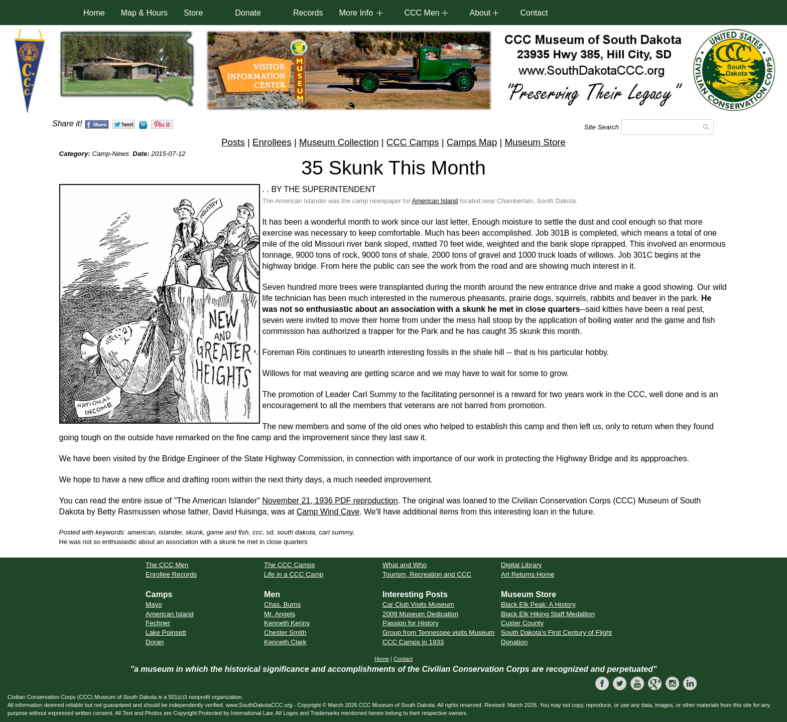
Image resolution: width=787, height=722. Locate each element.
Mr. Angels (279, 614)
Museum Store (535, 142)
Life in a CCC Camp (294, 574)
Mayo (154, 604)
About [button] (479, 13)
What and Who (404, 565)
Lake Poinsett (166, 632)
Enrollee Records (171, 574)
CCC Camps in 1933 (413, 642)
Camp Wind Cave (328, 511)
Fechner (158, 623)
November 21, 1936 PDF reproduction (330, 500)
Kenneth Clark (285, 642)
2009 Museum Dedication (420, 614)
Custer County (522, 623)
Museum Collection (339, 142)
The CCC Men (167, 565)
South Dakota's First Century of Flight (556, 632)
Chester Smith (285, 632)
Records (308, 13)
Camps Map (472, 142)
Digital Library (521, 565)
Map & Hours (144, 13)
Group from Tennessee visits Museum (438, 632)
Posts (233, 142)
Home (94, 13)
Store (193, 13)
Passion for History (410, 623)
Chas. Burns (282, 604)
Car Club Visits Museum (418, 604)
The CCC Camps (289, 565)
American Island (435, 201)
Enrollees (272, 142)
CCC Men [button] (421, 13)
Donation (514, 642)
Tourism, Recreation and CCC (426, 574)
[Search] (667, 127)
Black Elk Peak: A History (538, 604)
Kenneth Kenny (287, 623)
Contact (534, 13)
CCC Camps (412, 142)
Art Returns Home (528, 574)
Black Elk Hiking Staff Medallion (548, 614)
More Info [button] (356, 13)
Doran (155, 642)
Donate (248, 13)
